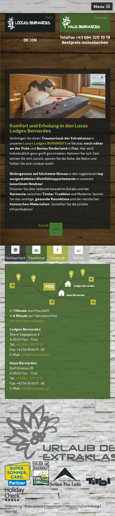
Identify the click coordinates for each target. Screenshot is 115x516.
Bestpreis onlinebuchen (85, 42)
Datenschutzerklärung (82, 506)
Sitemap (11, 511)
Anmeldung (13, 506)
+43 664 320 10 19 (93, 37)
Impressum (54, 506)
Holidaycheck (15, 258)
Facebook (57, 258)
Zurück (50, 225)
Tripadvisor (36, 258)
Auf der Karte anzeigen (27, 321)
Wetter (78, 258)
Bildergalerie (34, 506)
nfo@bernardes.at (35, 354)
